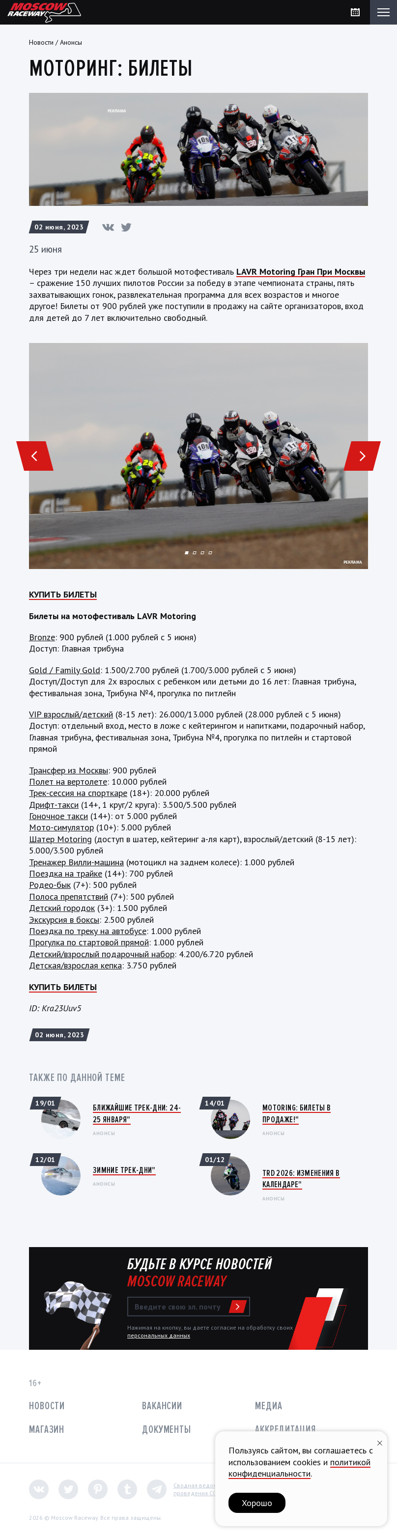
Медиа (268, 1406)
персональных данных (158, 1335)
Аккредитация (285, 1429)
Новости (41, 42)
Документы (166, 1429)
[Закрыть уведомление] (380, 1442)
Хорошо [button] (257, 1502)
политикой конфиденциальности (299, 1467)
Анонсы (71, 42)
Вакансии (162, 1406)
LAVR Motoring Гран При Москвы (300, 271)
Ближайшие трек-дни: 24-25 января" (137, 1113)
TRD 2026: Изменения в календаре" (301, 1178)
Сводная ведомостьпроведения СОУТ (201, 1489)
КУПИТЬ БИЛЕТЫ (63, 594)
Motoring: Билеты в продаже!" (296, 1113)
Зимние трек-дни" (124, 1170)
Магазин (46, 1429)
